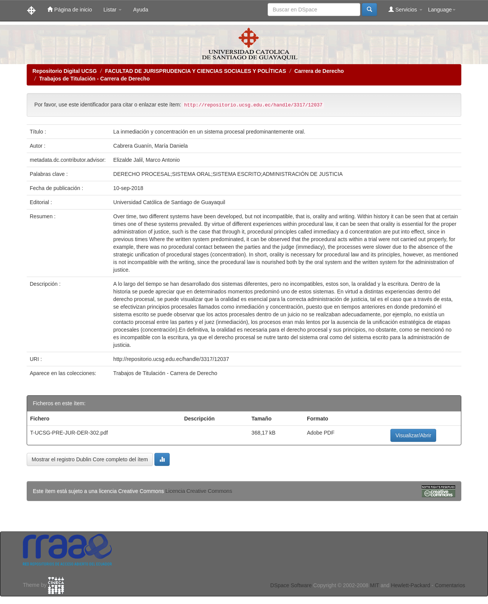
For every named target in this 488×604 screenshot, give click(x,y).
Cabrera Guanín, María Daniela (150, 146)
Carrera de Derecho (319, 71)
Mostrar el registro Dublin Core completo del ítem (90, 459)
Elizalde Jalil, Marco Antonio (146, 160)
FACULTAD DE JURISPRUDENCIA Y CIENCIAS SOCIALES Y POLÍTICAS (195, 71)
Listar (112, 9)
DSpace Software (291, 585)
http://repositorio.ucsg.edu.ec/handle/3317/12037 (171, 359)
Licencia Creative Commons (198, 491)
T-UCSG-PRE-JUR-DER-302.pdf (69, 433)
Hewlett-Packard (410, 585)
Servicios (405, 9)
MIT (374, 585)
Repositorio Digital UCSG (64, 71)
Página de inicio (69, 9)
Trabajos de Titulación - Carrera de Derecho (94, 79)
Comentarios (450, 585)
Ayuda (140, 9)
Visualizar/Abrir (413, 435)
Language (442, 9)
